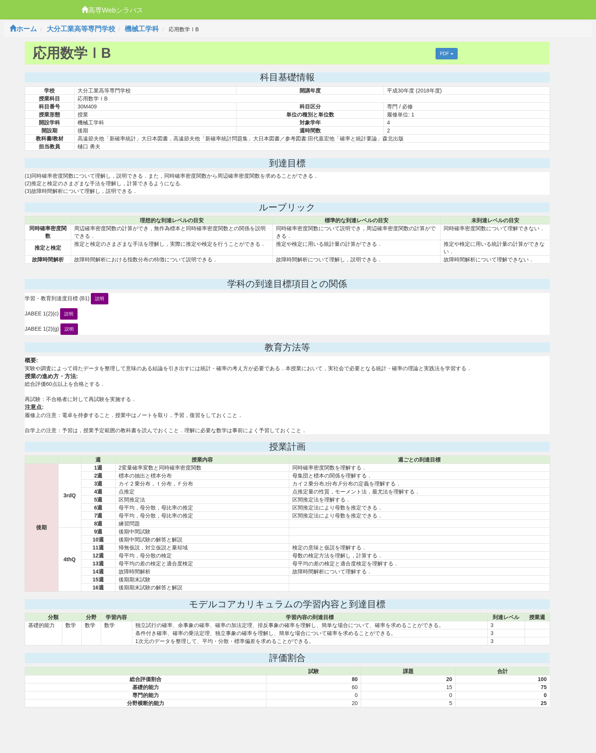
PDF (446, 53)
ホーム (23, 29)
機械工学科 (142, 29)
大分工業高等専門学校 (81, 29)
